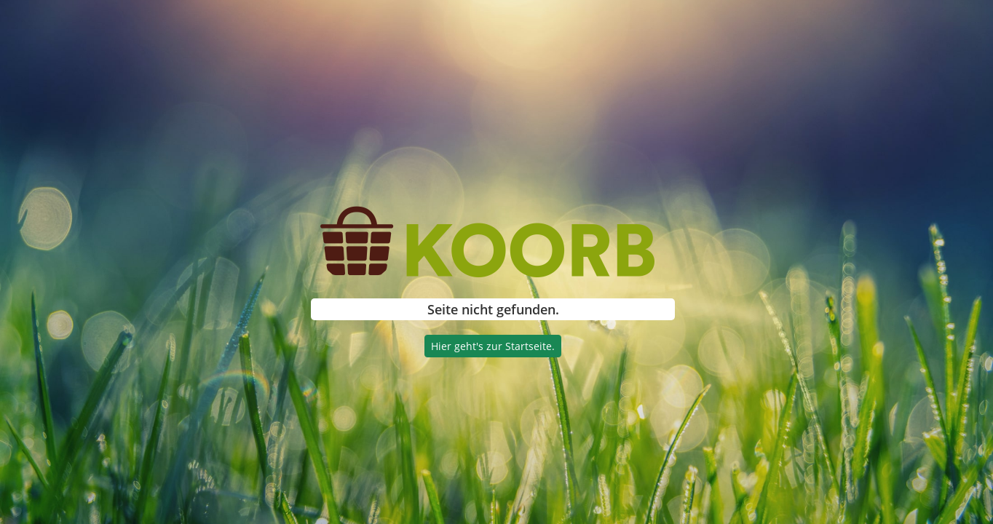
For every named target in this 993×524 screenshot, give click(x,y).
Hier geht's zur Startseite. (493, 346)
